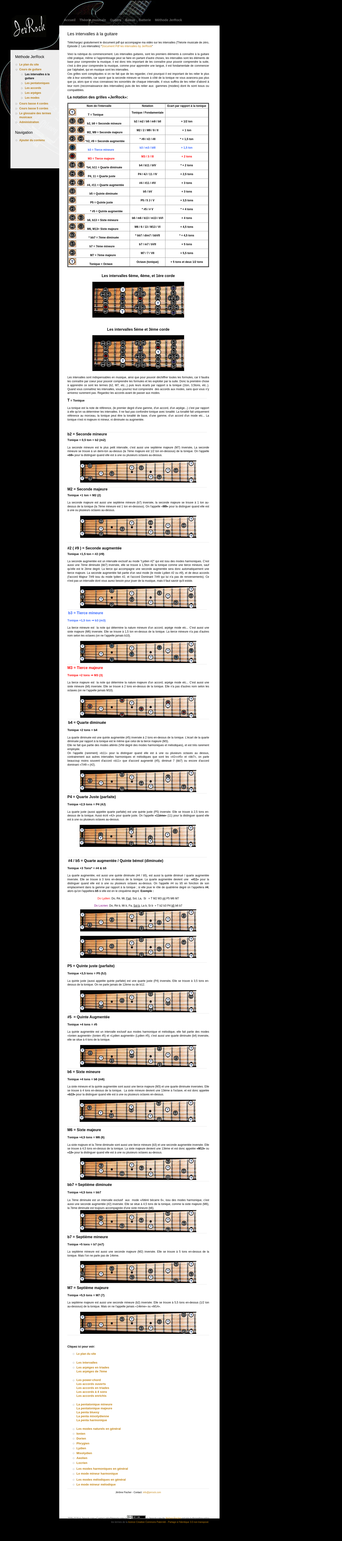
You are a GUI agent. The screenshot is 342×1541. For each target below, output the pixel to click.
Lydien (81, 1448)
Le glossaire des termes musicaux (35, 115)
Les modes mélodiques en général (101, 1479)
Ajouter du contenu (32, 140)
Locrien (81, 1463)
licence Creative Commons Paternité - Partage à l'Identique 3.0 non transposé (168, 1522)
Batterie (145, 20)
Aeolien (81, 1458)
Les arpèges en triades (92, 1367)
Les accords (33, 88)
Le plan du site (29, 64)
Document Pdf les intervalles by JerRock (127, 46)
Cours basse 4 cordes (33, 103)
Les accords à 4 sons (91, 1392)
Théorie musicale (92, 20)
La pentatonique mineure (94, 1404)
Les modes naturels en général (98, 1428)
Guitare (115, 20)
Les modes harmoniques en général (102, 1468)
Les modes (32, 97)
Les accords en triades (92, 1388)
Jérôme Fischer (173, 1518)
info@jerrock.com (152, 1492)
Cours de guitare (30, 69)
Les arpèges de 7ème (91, 1371)
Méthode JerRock (168, 20)
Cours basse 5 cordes (33, 108)
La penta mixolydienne (92, 1416)
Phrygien (82, 1443)
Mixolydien (84, 1453)
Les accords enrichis (91, 1395)
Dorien (81, 1438)
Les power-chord (88, 1380)
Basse (130, 20)
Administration (29, 122)
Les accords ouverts (91, 1384)
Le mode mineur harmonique (97, 1473)
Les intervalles (86, 1362)
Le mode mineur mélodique (96, 1484)
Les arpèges (33, 93)
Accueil (70, 20)
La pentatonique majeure (94, 1408)
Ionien (80, 1433)
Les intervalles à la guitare (37, 76)
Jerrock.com (155, 1518)
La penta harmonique (91, 1420)
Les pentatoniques (37, 83)
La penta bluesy (87, 1412)
